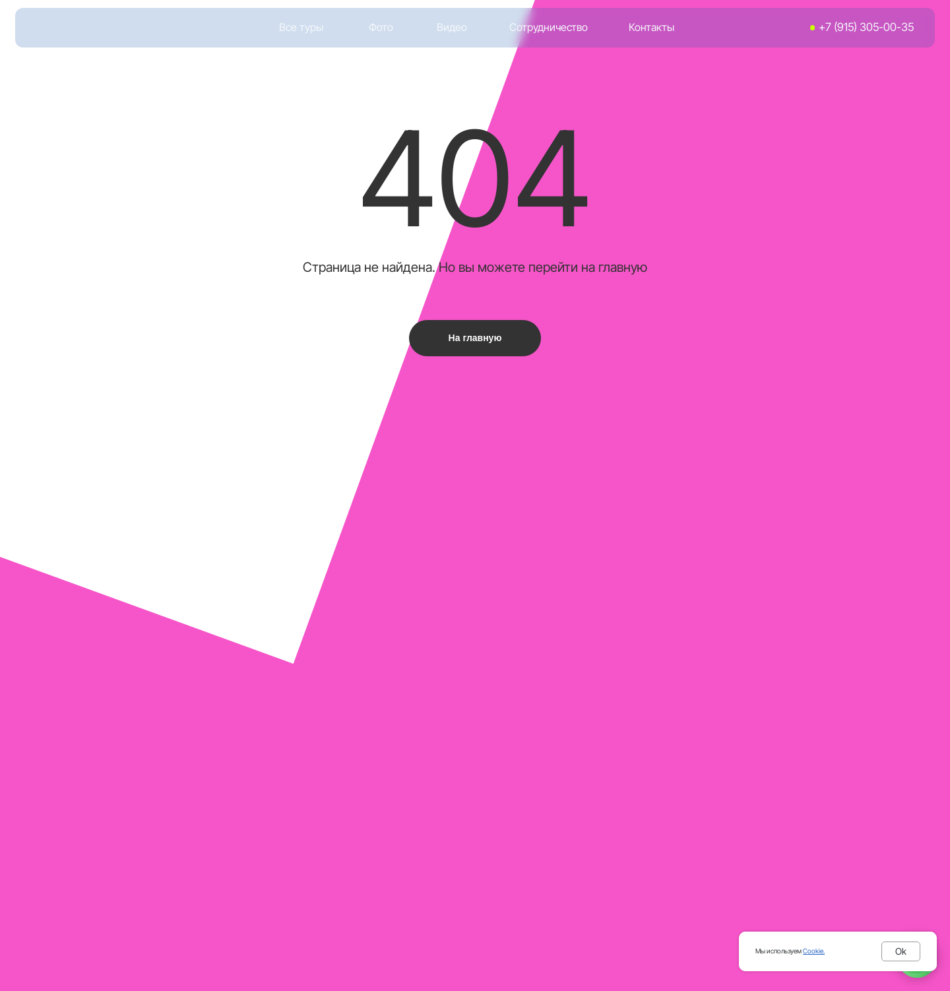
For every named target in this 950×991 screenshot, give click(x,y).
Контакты (651, 27)
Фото (381, 27)
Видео (452, 27)
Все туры (301, 27)
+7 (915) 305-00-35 (866, 27)
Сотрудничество (548, 27)
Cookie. (814, 951)
